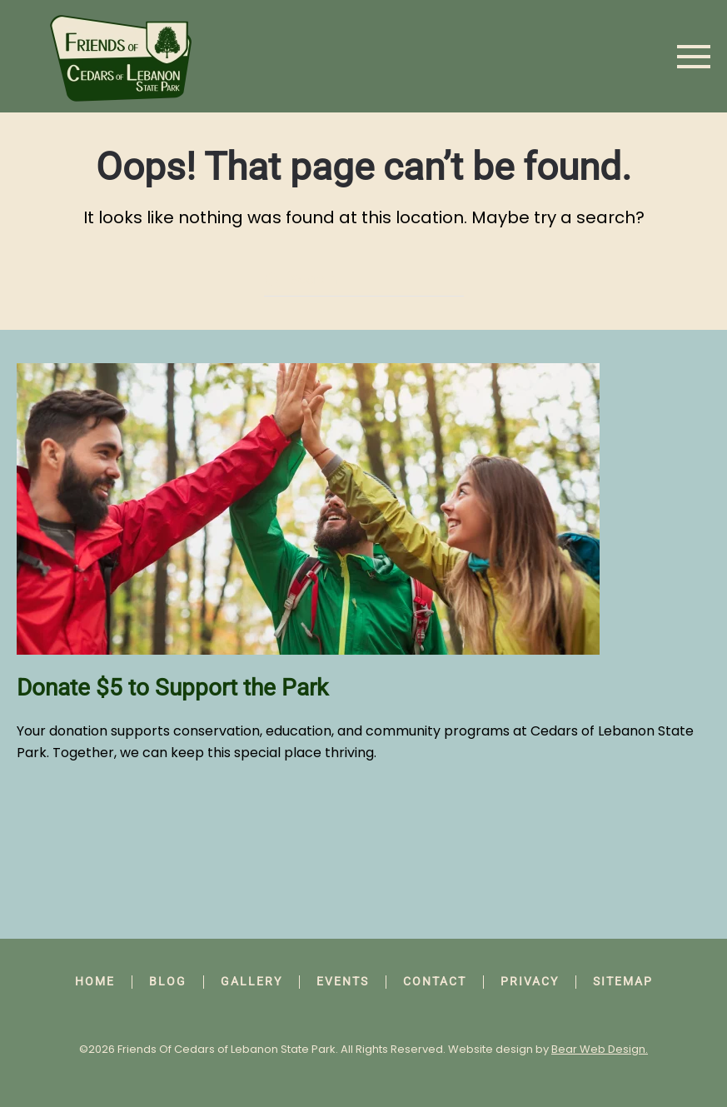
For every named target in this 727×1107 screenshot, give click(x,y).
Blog (168, 981)
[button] (693, 56)
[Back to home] (121, 56)
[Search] (364, 280)
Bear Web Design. (599, 1049)
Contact (434, 981)
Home (95, 981)
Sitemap (623, 981)
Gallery (251, 981)
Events (342, 981)
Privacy (529, 981)
